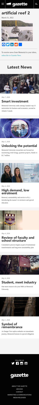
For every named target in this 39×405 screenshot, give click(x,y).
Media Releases (19, 397)
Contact (19, 392)
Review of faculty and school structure (18, 239)
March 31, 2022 (7, 18)
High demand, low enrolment (15, 192)
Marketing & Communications (20, 395)
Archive (19, 389)
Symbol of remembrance (12, 325)
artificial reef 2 (16, 13)
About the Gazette (19, 386)
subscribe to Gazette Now (11, 55)
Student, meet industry (19, 282)
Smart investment (15, 101)
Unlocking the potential (19, 145)
